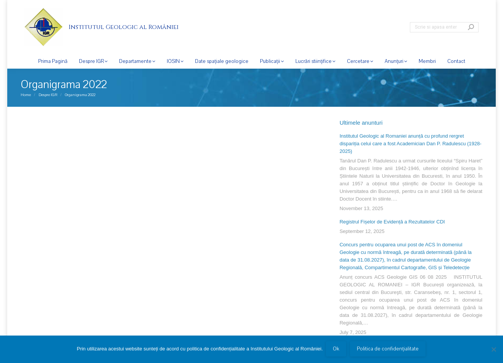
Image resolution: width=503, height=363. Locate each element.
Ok (337, 349)
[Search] (444, 27)
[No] (493, 349)
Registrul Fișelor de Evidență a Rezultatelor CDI (392, 222)
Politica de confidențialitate (388, 349)
